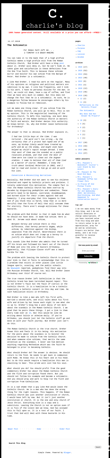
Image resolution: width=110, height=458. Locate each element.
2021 (80, 85)
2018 (80, 96)
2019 (80, 92)
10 (81, 120)
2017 (80, 143)
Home (39, 429)
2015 (80, 150)
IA (30, 313)
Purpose (81, 48)
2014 (80, 153)
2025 (80, 71)
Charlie (81, 45)
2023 (80, 78)
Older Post (65, 429)
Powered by (88, 262)
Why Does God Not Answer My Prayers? (90, 115)
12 (81, 99)
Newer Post (13, 429)
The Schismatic (87, 111)
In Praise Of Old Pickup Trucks (86, 185)
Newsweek (15, 268)
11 (81, 102)
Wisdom (81, 57)
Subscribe (88, 256)
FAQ (79, 51)
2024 (80, 74)
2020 (80, 88)
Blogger (67, 453)
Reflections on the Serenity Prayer (89, 106)
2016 (80, 146)
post (62, 63)
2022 (80, 81)
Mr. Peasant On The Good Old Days (87, 173)
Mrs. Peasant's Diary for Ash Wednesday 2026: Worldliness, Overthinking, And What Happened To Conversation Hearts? (89, 194)
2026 (80, 67)
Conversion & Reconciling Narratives (31, 175)
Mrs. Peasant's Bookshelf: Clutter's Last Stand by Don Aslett (88, 166)
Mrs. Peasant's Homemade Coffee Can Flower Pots (87, 179)
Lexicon (81, 54)
